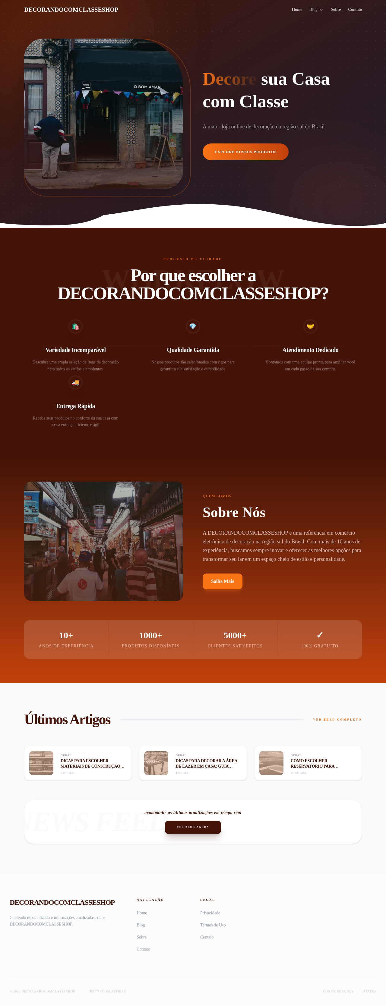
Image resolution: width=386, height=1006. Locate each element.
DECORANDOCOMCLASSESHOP (71, 9)
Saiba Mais (222, 581)
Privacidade (210, 913)
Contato (355, 9)
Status (369, 991)
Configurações (338, 991)
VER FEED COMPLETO (337, 719)
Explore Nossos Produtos (246, 152)
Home (297, 9)
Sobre (336, 9)
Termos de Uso (213, 925)
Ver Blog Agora (193, 827)
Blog (316, 9)
